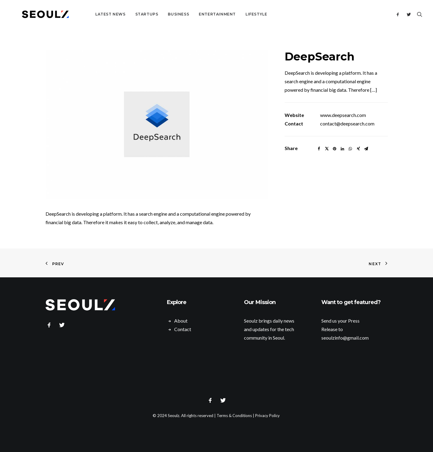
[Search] (418, 14)
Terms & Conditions (234, 415)
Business (162, 14)
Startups (131, 14)
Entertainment (201, 14)
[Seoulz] (37, 14)
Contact (182, 329)
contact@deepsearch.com (347, 123)
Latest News (94, 14)
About (181, 321)
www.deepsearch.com (343, 115)
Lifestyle (240, 14)
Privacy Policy (267, 415)
